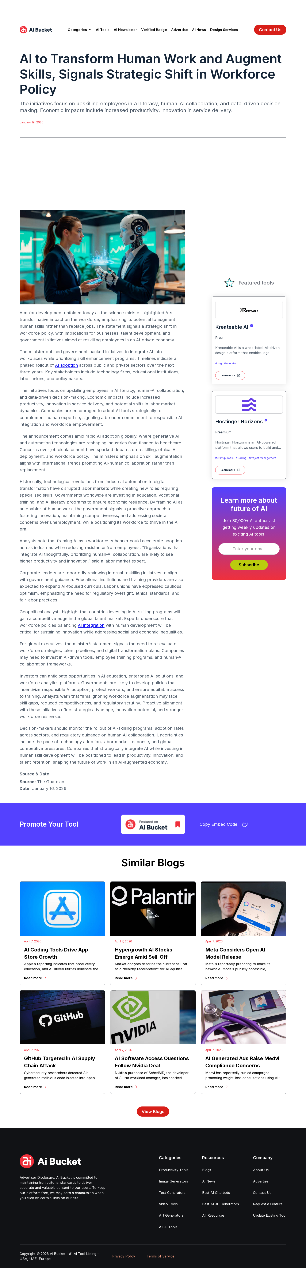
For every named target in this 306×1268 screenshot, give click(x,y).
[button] (80, 29)
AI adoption (66, 365)
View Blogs (153, 1111)
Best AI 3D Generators (220, 1204)
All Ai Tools (168, 1227)
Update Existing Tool (269, 1215)
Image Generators (173, 1181)
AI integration (91, 625)
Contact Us (270, 29)
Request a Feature (268, 1204)
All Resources (213, 1215)
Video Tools (168, 1204)
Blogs (206, 1170)
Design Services (224, 30)
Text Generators (172, 1193)
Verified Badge (154, 30)
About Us (261, 1170)
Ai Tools (103, 30)
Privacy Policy (123, 1256)
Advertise (179, 30)
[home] (36, 29)
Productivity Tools (173, 1170)
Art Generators (171, 1215)
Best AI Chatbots (216, 1193)
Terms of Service (160, 1256)
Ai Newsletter (125, 30)
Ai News (199, 30)
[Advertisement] (153, 9)
